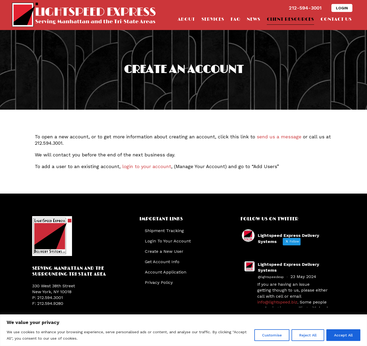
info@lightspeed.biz (277, 302)
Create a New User (164, 251)
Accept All (343, 335)
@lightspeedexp (271, 277)
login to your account (146, 166)
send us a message (279, 136)
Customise (272, 335)
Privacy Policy (159, 282)
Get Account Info (162, 261)
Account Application (165, 272)
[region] (183, 330)
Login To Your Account (168, 241)
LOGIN (342, 8)
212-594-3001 (305, 8)
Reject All (308, 335)
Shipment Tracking (164, 230)
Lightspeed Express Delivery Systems (288, 267)
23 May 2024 (303, 276)
